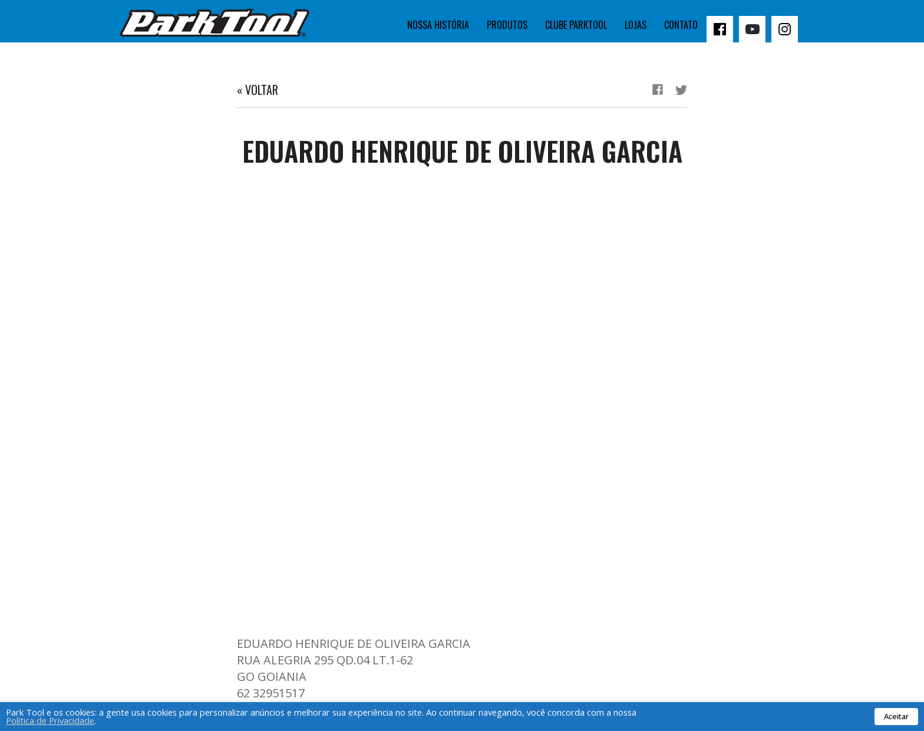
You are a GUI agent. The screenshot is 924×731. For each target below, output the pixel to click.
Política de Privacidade (50, 720)
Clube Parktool (576, 25)
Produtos (507, 25)
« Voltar (257, 90)
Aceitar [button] (896, 716)
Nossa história (438, 25)
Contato (681, 25)
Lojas (635, 25)
